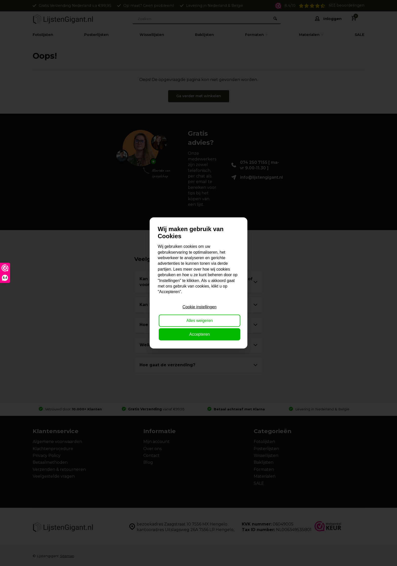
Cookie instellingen (199, 307)
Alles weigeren (199, 320)
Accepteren (199, 334)
